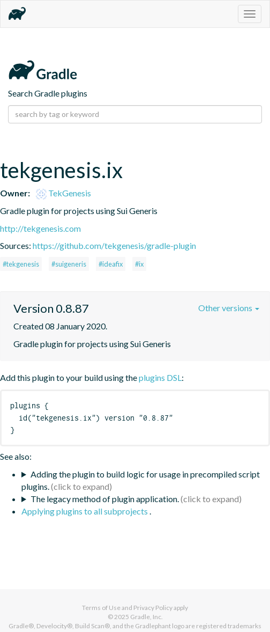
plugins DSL (160, 377)
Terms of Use (101, 608)
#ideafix (111, 264)
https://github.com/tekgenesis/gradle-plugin (114, 245)
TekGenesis (63, 193)
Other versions (228, 308)
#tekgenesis (21, 264)
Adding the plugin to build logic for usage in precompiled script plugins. (140, 480)
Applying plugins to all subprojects (85, 511)
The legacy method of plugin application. (105, 499)
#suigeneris (68, 264)
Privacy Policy (152, 608)
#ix (139, 264)
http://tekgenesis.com (40, 228)
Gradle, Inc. (146, 617)
